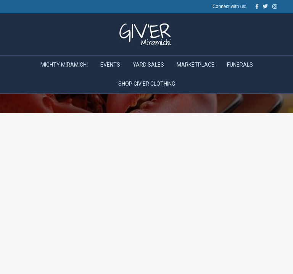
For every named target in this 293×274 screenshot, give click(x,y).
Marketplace (195, 65)
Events (110, 65)
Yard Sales (148, 65)
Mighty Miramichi (64, 65)
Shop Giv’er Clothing (146, 84)
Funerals (240, 65)
